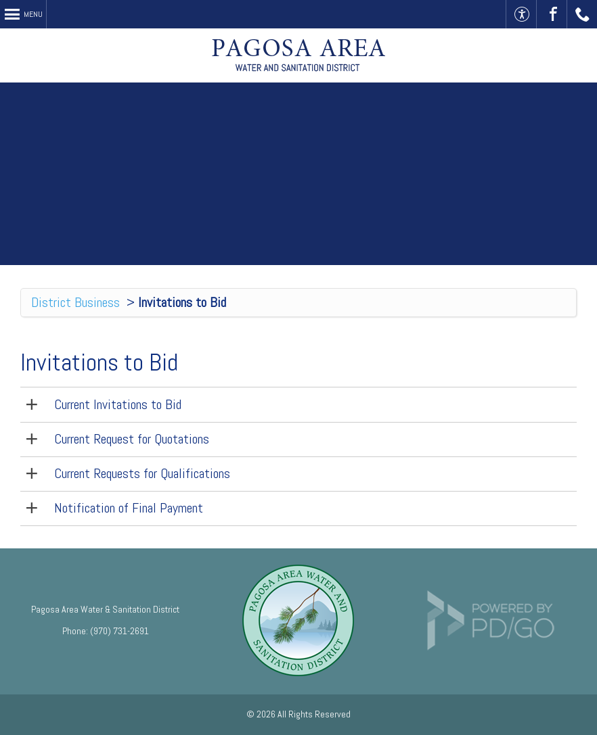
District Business (75, 302)
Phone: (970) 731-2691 (105, 631)
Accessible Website (521, 14)
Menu (33, 14)
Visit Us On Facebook (552, 14)
